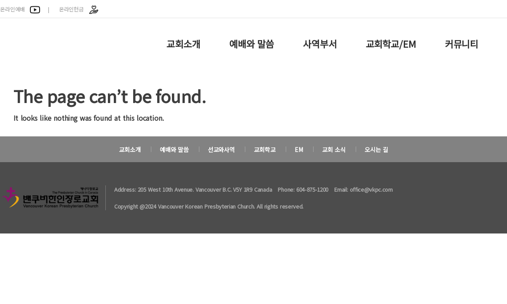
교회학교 (264, 149)
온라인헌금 (79, 9)
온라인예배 (20, 9)
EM (299, 149)
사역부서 (319, 43)
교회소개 (183, 43)
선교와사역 (221, 149)
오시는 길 (376, 149)
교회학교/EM (391, 43)
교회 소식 (334, 149)
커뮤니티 (461, 43)
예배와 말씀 (251, 43)
